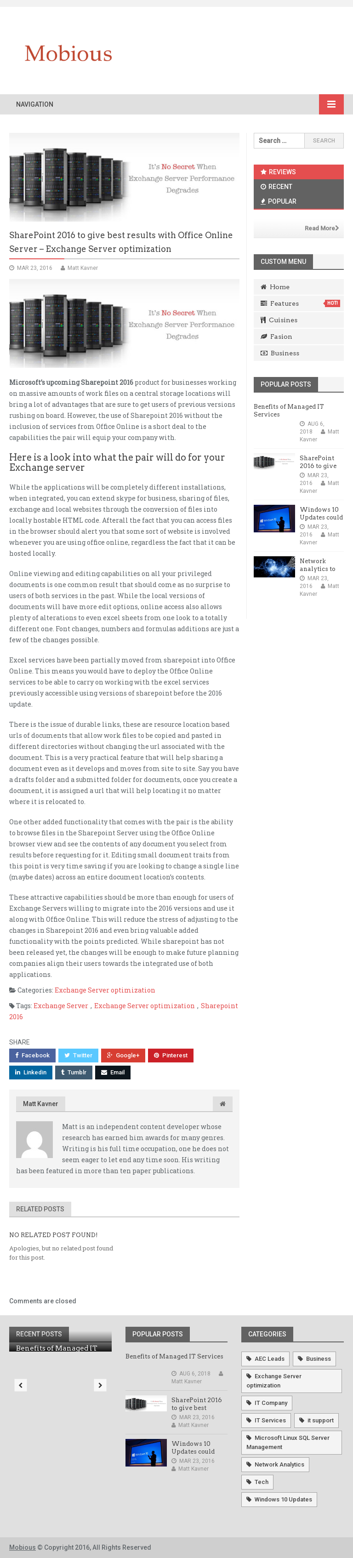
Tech (261, 1481)
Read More (322, 228)
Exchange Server (61, 1005)
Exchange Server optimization (105, 990)
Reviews (278, 172)
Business (280, 353)
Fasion (276, 336)
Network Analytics (279, 1464)
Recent (276, 186)
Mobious (22, 1547)
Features (300, 303)
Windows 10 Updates (283, 1499)
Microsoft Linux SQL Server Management (288, 1442)
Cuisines (279, 320)
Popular (278, 201)
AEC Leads (270, 1358)
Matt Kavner (40, 1103)
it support (320, 1420)
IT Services (270, 1420)
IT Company (271, 1402)
